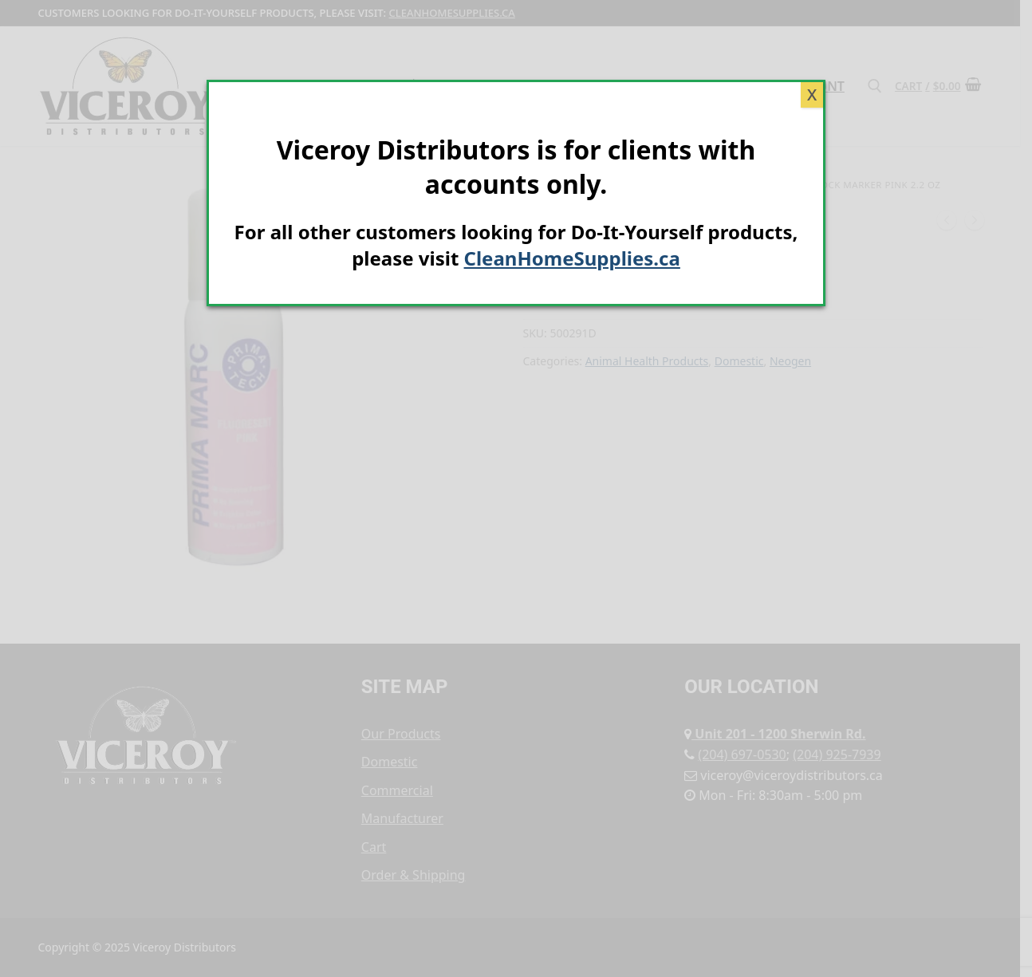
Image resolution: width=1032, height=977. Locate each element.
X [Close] (812, 94)
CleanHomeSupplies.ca (572, 258)
